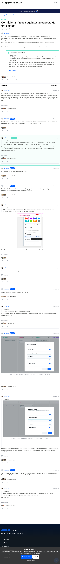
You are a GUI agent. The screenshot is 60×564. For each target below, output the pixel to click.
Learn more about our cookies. (32, 553)
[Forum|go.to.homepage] (16, 2)
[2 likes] (8, 505)
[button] (2, 3)
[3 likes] (8, 108)
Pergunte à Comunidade (9, 15)
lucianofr (6, 33)
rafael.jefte (7, 90)
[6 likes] (8, 77)
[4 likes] (8, 128)
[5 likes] (8, 176)
